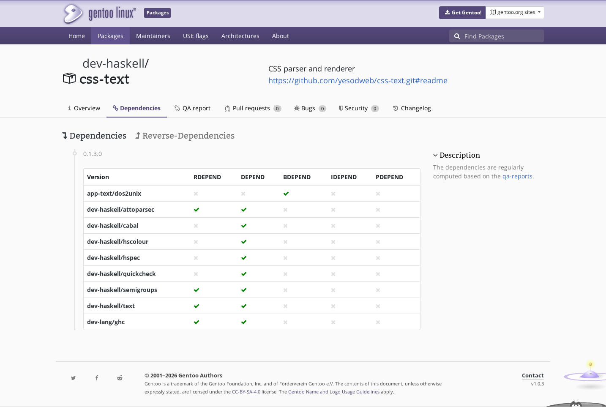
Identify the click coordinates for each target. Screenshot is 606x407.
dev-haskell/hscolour (117, 242)
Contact (533, 375)
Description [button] (459, 155)
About (280, 36)
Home (76, 36)
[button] (462, 12)
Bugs (310, 108)
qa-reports (517, 176)
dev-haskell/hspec (113, 258)
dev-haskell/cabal (112, 225)
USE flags (196, 36)
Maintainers (153, 36)
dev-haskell (113, 63)
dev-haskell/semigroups (122, 290)
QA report (191, 108)
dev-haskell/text (111, 306)
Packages (110, 36)
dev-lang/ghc (106, 322)
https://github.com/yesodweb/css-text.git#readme (358, 80)
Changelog (411, 108)
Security (359, 108)
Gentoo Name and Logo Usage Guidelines (333, 391)
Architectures (240, 36)
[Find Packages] (504, 36)
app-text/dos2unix (114, 193)
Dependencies (137, 108)
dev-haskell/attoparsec (120, 209)
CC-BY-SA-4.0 (246, 391)
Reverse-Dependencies (185, 136)
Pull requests (253, 108)
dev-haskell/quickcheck (121, 274)
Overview (84, 108)
